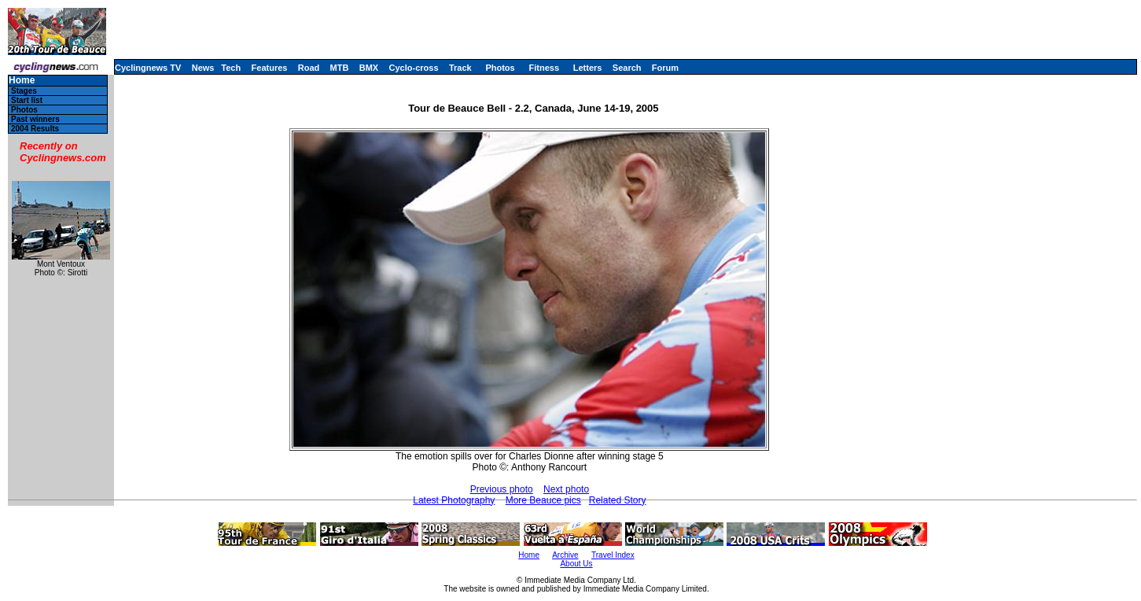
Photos (499, 67)
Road (309, 67)
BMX (368, 67)
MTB (339, 67)
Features (270, 67)
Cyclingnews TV (148, 67)
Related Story (617, 500)
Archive (565, 555)
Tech (231, 67)
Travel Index (613, 555)
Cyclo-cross (414, 67)
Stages (24, 91)
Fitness (543, 67)
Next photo (566, 489)
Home (22, 81)
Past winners (35, 119)
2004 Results (35, 128)
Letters (587, 67)
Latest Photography (454, 500)
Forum (665, 67)
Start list (26, 100)
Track (460, 67)
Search (627, 67)
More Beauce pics (543, 500)
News (203, 67)
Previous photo (501, 489)
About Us (576, 563)
